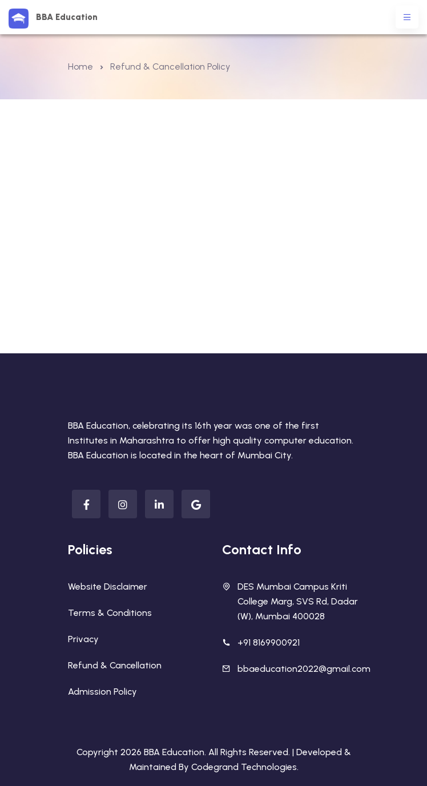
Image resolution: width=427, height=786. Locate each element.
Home (80, 66)
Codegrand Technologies (244, 766)
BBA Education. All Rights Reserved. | (220, 752)
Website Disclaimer (107, 586)
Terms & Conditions (110, 612)
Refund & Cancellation (115, 665)
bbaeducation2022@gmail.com (303, 668)
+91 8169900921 (268, 642)
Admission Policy (102, 691)
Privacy (83, 639)
